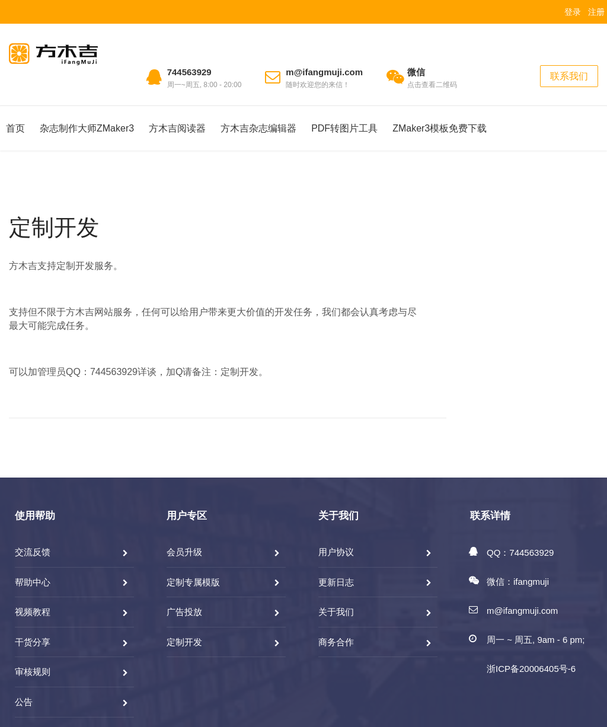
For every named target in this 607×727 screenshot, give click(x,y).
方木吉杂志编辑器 (258, 128)
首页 (15, 128)
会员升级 (184, 552)
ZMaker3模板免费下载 (439, 128)
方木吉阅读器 (177, 128)
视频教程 (32, 612)
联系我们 (569, 76)
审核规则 (32, 672)
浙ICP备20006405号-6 (531, 669)
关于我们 (336, 612)
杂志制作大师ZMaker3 (87, 128)
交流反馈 (32, 552)
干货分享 (32, 642)
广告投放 (184, 612)
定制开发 (54, 227)
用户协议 (336, 552)
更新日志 (336, 582)
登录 (572, 12)
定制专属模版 (193, 582)
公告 (24, 702)
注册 (596, 12)
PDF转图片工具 (344, 128)
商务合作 (336, 642)
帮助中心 (32, 582)
